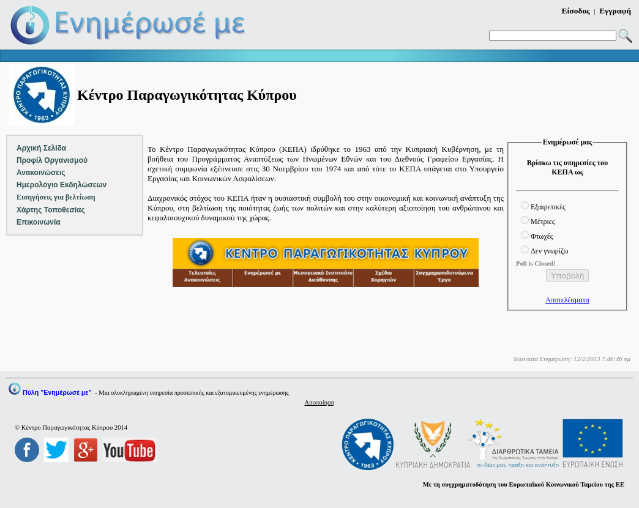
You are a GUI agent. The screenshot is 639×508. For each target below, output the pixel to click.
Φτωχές (542, 236)
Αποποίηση (320, 402)
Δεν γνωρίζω (549, 251)
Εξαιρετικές (548, 207)
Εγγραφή (615, 10)
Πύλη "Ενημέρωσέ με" (57, 392)
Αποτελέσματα (567, 300)
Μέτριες (543, 221)
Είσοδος (576, 10)
